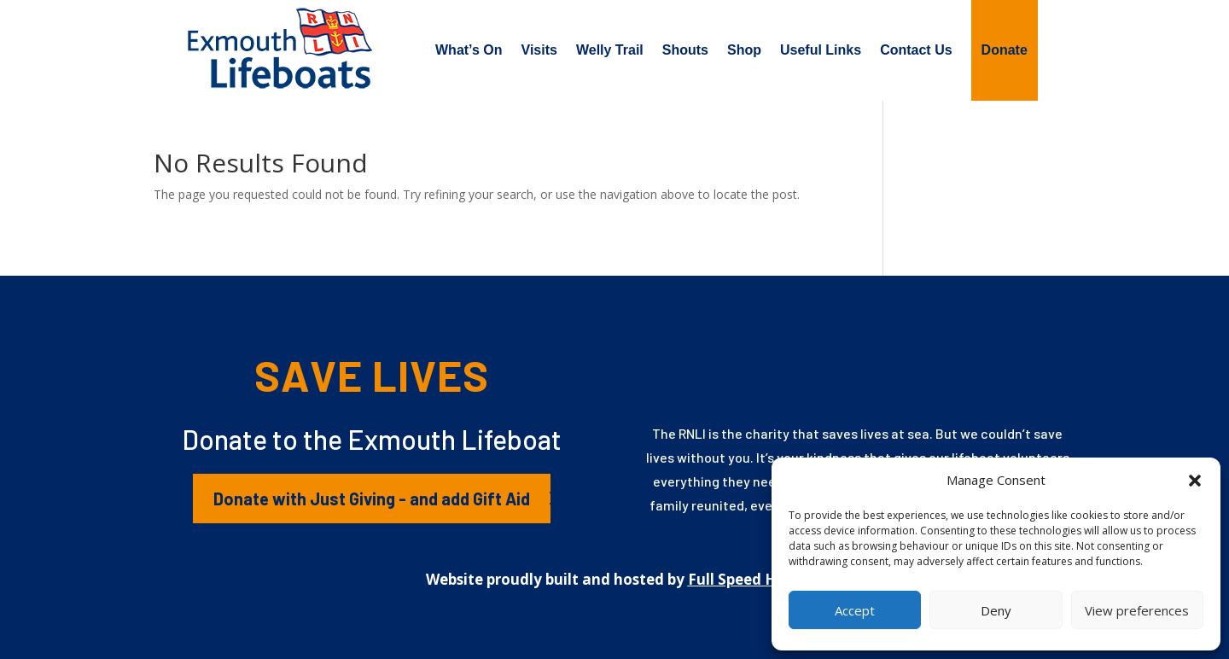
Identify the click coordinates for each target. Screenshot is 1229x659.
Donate (1004, 50)
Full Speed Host (744, 579)
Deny (996, 610)
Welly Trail (610, 50)
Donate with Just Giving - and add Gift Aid (371, 498)
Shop (744, 50)
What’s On (469, 50)
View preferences (1137, 610)
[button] (1194, 480)
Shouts (685, 50)
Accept (855, 610)
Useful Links (820, 50)
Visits (539, 50)
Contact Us (916, 50)
